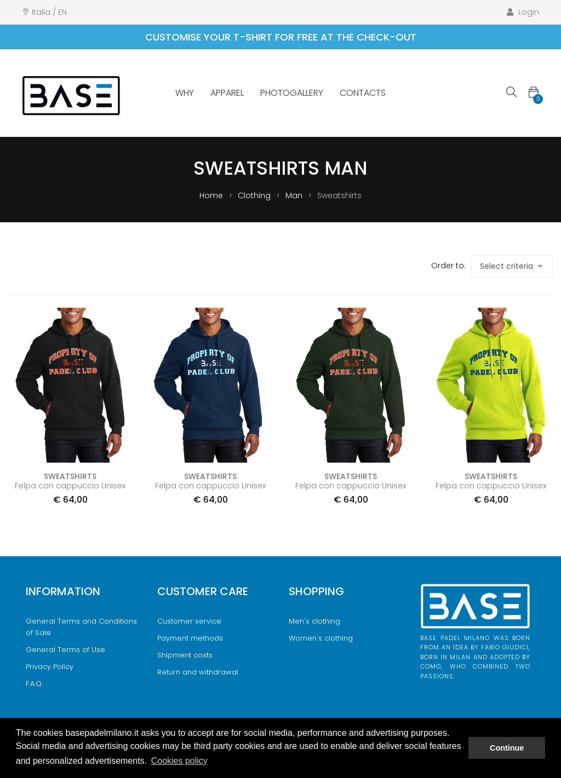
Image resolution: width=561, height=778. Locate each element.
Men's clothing (314, 621)
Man (295, 195)
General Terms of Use (65, 649)
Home (212, 195)
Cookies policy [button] (179, 760)
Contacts (363, 93)
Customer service (189, 621)
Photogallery (291, 93)
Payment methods (190, 638)
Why (184, 93)
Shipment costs (185, 655)
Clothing (255, 195)
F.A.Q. (34, 683)
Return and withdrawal (197, 672)
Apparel (227, 93)
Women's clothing (321, 638)
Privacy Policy (49, 666)
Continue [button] (507, 748)
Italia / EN (49, 12)
